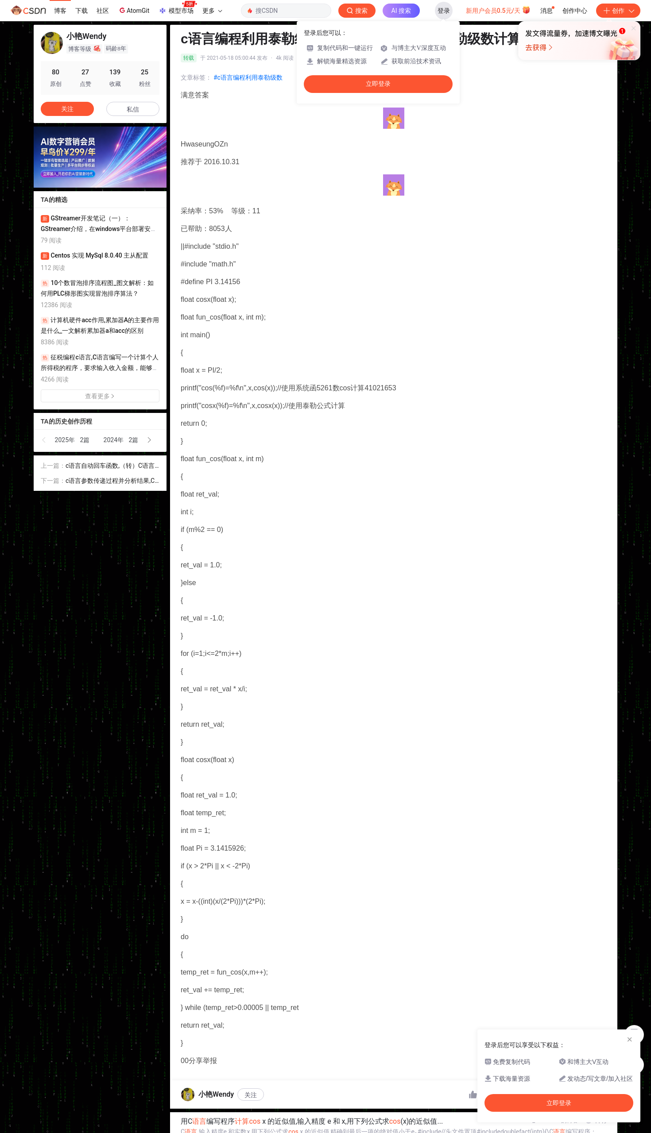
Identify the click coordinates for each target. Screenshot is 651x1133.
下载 (81, 10)
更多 (212, 10)
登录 (444, 10)
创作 (618, 10)
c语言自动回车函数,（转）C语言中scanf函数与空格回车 (110, 466)
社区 (103, 10)
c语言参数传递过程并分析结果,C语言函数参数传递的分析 (110, 481)
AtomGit (133, 10)
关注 (250, 1094)
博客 (60, 10)
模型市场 (177, 8)
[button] (44, 439)
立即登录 (378, 84)
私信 (133, 109)
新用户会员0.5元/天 (498, 9)
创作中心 (574, 10)
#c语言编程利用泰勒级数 (248, 77)
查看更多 (100, 396)
